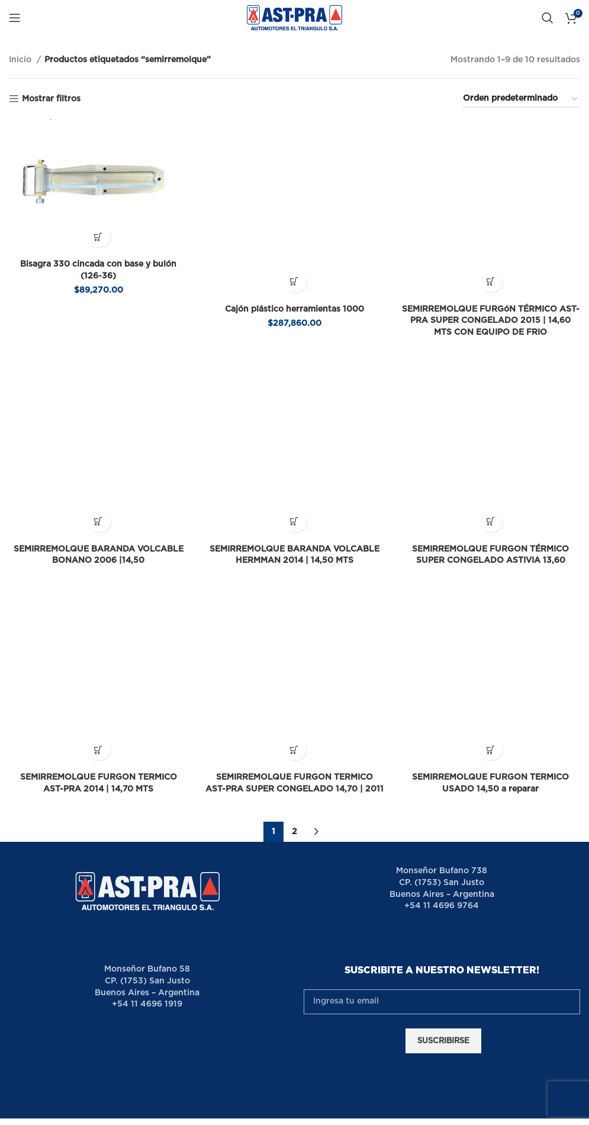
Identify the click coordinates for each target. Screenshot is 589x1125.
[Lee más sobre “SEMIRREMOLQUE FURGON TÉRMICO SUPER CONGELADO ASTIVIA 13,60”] (491, 432)
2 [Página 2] (294, 710)
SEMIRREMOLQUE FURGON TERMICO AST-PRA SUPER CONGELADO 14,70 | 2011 (294, 655)
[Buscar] (547, 18)
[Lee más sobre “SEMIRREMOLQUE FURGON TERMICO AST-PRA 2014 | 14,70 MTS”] (98, 616)
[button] (98, 236)
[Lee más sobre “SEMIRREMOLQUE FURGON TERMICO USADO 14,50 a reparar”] (491, 616)
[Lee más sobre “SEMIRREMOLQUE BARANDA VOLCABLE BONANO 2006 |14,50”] (98, 432)
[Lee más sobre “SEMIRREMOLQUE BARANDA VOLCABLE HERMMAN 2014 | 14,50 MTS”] (294, 432)
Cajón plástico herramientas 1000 (294, 264)
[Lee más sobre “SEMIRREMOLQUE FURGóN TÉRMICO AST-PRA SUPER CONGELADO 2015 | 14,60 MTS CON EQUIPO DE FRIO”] (491, 236)
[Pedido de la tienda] (521, 99)
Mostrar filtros (51, 99)
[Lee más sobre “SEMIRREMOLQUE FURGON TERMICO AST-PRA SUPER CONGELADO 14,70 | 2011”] (294, 616)
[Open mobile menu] (15, 18)
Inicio (21, 60)
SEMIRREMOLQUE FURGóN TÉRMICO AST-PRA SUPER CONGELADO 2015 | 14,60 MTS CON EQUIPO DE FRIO (491, 275)
